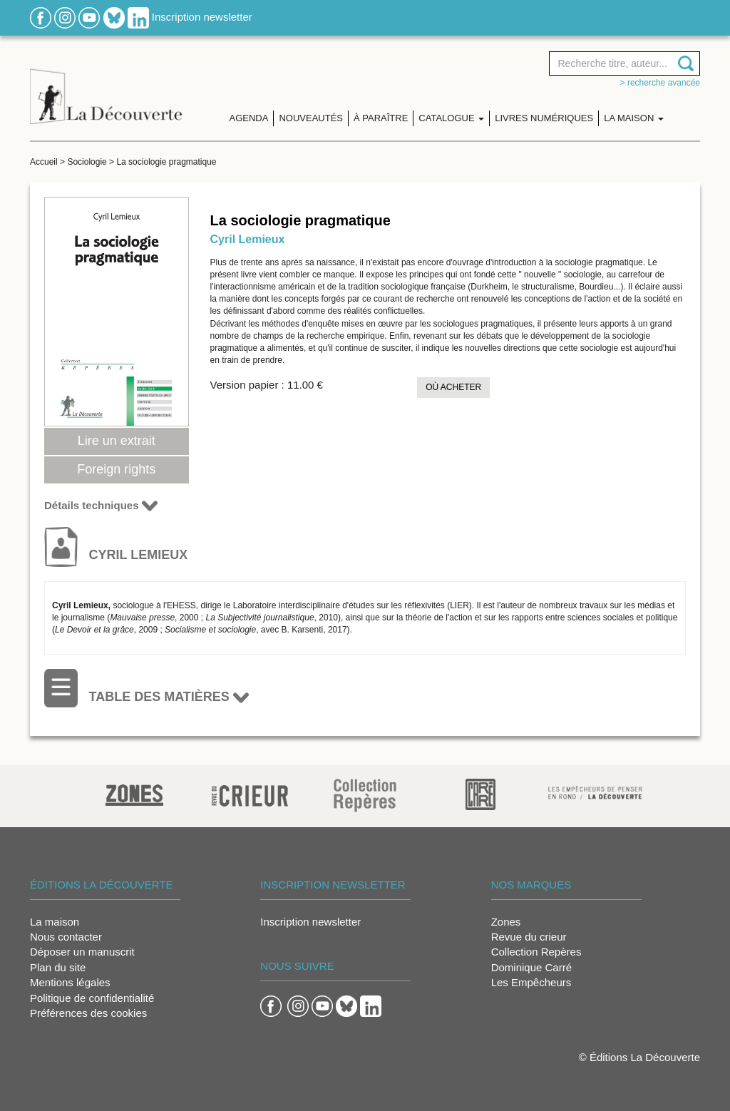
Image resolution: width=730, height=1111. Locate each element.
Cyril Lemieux (247, 239)
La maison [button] (634, 118)
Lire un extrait (116, 441)
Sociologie (86, 162)
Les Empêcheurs (531, 982)
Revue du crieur (529, 937)
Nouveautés (311, 118)
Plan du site (58, 967)
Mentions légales (70, 982)
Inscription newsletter (202, 17)
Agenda (249, 118)
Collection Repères (536, 952)
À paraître (381, 118)
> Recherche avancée (660, 83)
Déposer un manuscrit (82, 952)
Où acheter (453, 387)
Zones (506, 922)
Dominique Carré (531, 967)
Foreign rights (116, 469)
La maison (54, 922)
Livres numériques (544, 118)
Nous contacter (66, 937)
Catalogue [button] (451, 118)
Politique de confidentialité (92, 998)
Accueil (44, 162)
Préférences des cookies (88, 1013)
